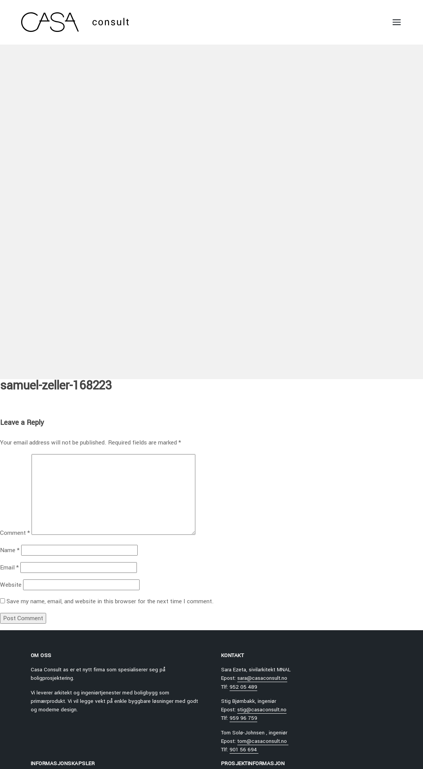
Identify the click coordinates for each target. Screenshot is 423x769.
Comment (15, 533)
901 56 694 (244, 749)
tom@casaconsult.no (262, 741)
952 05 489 (243, 687)
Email (9, 567)
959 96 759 (243, 718)
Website (11, 585)
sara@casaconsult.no (262, 678)
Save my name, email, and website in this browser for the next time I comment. (110, 601)
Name (10, 550)
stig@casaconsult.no (261, 709)
